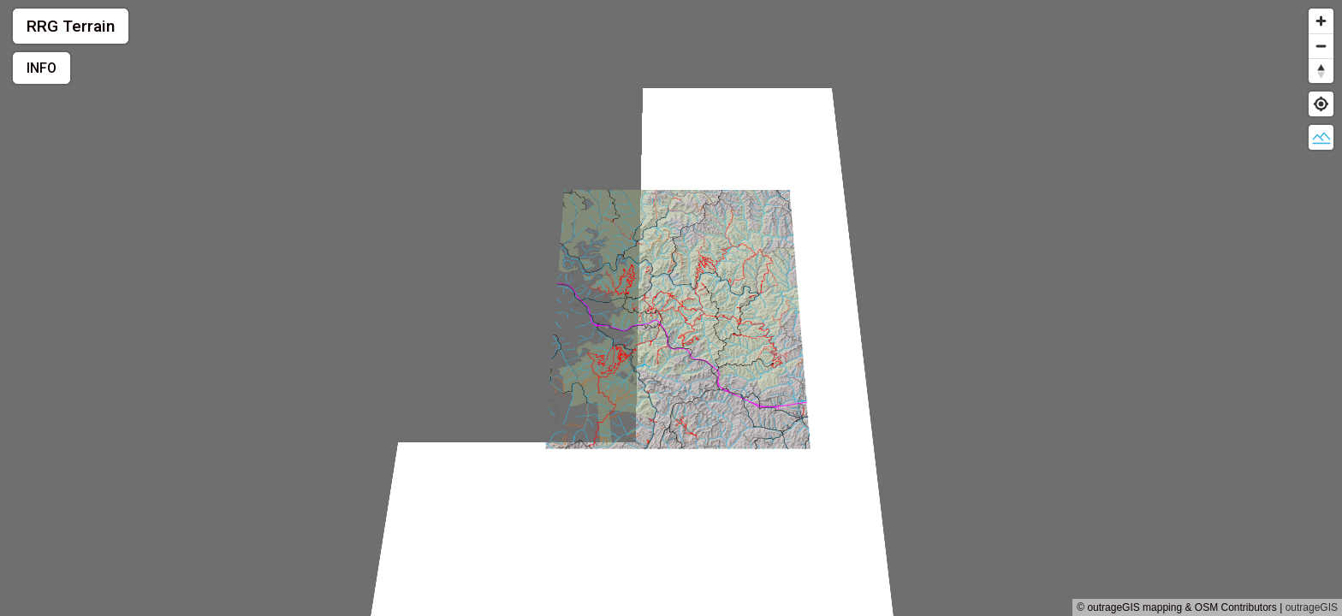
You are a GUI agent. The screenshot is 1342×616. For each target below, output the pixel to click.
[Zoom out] (1321, 45)
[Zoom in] (1321, 21)
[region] (671, 308)
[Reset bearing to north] (1321, 70)
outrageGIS (1312, 607)
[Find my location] (1321, 104)
